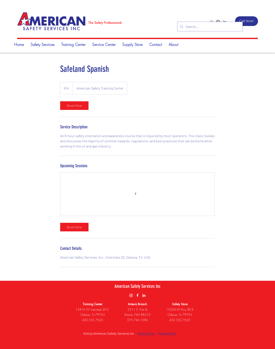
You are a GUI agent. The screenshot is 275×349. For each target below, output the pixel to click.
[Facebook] (137, 295)
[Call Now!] (246, 21)
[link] (74, 105)
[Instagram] (131, 295)
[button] (73, 44)
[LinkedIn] (144, 295)
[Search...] (210, 26)
